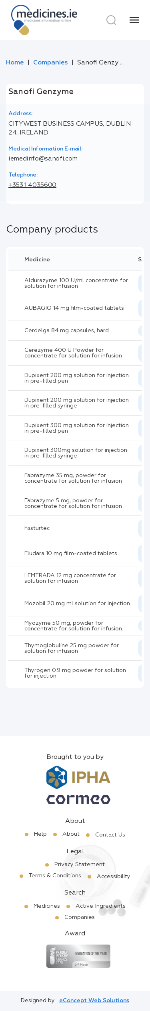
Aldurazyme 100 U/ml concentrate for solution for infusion (76, 283)
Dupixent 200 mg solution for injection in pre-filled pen (76, 378)
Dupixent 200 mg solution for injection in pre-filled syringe (76, 403)
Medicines (47, 906)
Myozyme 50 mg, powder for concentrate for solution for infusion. (73, 626)
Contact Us (110, 835)
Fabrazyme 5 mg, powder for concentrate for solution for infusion (73, 503)
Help (40, 834)
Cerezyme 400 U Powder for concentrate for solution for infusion (73, 353)
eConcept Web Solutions (94, 1000)
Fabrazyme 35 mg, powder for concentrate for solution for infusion (73, 478)
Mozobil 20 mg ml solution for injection (77, 603)
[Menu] (134, 20)
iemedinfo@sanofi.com (43, 159)
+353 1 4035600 (32, 185)
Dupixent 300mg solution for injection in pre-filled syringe (75, 453)
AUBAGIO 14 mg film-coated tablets (74, 308)
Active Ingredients (101, 906)
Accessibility (113, 876)
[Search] (111, 20)
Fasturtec (37, 528)
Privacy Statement (79, 864)
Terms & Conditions (55, 876)
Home (15, 63)
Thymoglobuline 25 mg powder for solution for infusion (71, 648)
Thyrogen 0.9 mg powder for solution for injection (75, 673)
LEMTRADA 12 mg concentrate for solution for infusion (70, 578)
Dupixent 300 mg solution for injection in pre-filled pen (76, 428)
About (71, 834)
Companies (50, 63)
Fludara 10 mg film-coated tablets (70, 553)
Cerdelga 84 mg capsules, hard (66, 330)
